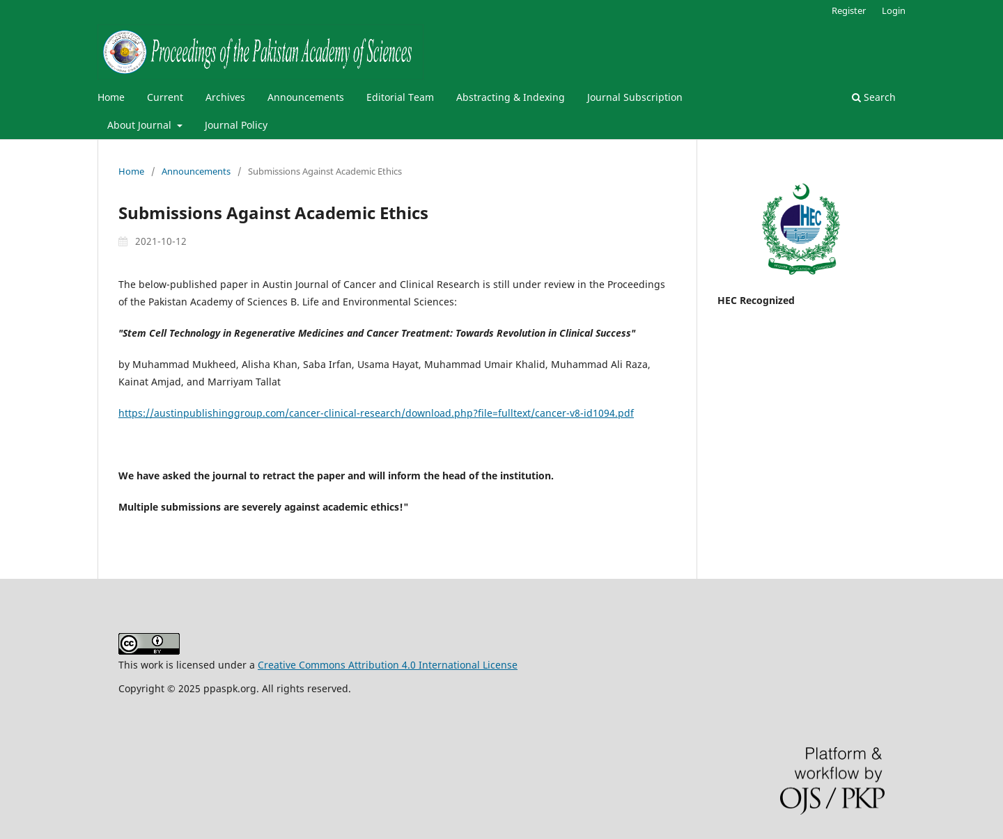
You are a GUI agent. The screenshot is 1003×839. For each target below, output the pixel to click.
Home (111, 97)
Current (165, 97)
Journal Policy (236, 124)
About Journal (140, 124)
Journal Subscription (635, 97)
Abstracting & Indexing (510, 97)
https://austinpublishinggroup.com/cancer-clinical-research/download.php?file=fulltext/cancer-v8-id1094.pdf (376, 413)
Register (849, 10)
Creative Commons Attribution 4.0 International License (388, 664)
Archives (225, 97)
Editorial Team (400, 97)
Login (893, 10)
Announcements (305, 97)
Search (874, 97)
